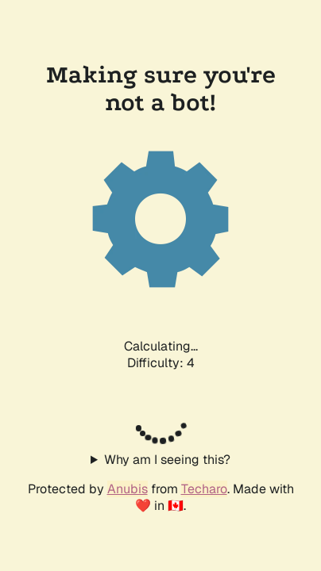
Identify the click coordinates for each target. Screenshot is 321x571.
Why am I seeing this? (167, 459)
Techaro (204, 489)
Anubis (127, 489)
